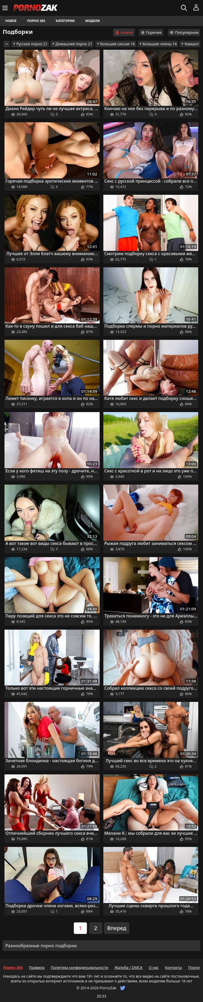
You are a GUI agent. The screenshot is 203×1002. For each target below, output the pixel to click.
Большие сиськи (115, 43)
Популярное (184, 32)
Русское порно (30, 43)
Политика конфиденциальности (79, 967)
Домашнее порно (72, 43)
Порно (194, 967)
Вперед (116, 928)
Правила (36, 967)
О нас (154, 967)
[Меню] (5, 8)
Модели (92, 21)
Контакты (173, 967)
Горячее (151, 32)
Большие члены (158, 43)
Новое (11, 21)
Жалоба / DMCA (128, 967)
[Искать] (184, 8)
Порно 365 (36, 21)
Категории (65, 21)
